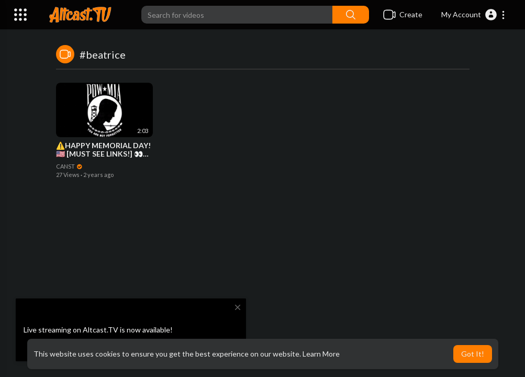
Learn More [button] (321, 353)
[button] (473, 15)
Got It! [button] (472, 353)
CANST (69, 166)
